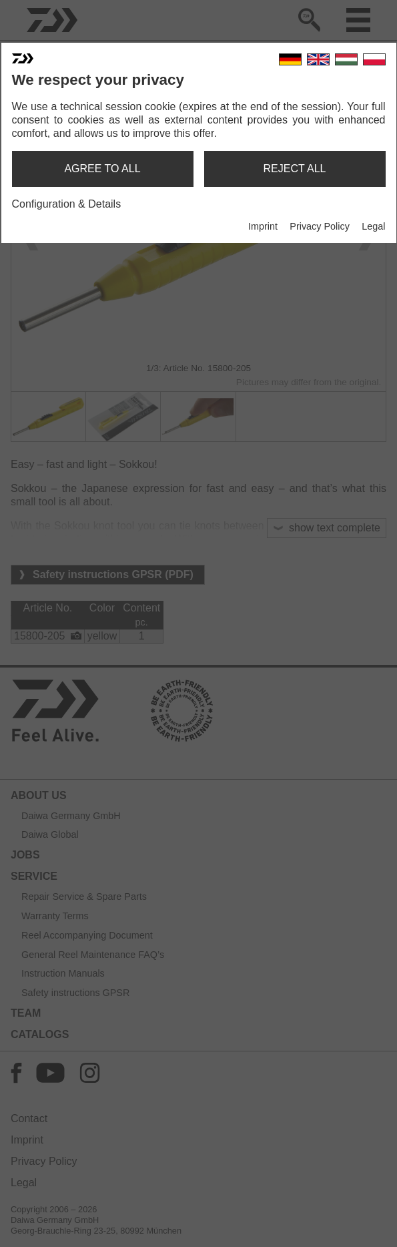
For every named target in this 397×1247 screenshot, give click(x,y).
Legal (373, 226)
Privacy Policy (320, 226)
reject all (295, 168)
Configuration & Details (66, 204)
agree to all (102, 168)
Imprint (263, 226)
